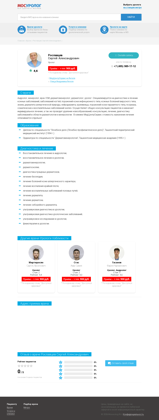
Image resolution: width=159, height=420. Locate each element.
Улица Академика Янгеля (62, 81)
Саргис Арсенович (36, 264)
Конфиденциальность (133, 414)
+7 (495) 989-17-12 (125, 66)
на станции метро (132, 7)
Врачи (10, 407)
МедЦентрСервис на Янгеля (62, 78)
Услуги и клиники (11, 412)
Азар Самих (76, 264)
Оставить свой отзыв (121, 363)
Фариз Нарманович (117, 264)
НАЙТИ (131, 17)
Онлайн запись (125, 55)
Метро (27, 407)
